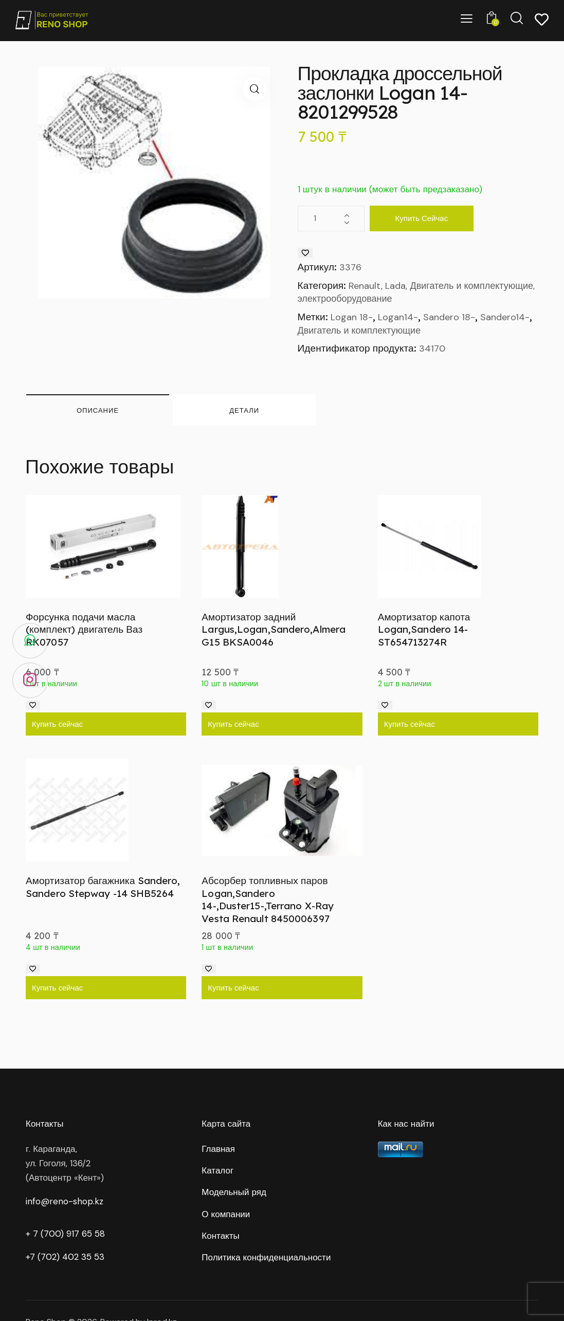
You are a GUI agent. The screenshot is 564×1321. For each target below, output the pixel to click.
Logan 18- (352, 317)
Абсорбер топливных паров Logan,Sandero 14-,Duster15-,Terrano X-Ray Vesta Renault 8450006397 (268, 899)
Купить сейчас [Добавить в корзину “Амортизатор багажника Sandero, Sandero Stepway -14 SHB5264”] (57, 988)
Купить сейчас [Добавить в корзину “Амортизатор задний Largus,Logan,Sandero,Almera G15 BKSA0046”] (233, 724)
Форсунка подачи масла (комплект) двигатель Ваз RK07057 (84, 629)
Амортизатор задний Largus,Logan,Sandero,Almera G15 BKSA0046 (273, 629)
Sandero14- (505, 317)
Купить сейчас (421, 218)
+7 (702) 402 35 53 (65, 1256)
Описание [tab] (98, 410)
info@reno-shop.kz (64, 1201)
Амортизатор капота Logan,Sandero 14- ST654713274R (424, 629)
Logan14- (398, 317)
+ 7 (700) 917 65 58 (65, 1233)
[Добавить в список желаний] (305, 253)
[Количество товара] (331, 218)
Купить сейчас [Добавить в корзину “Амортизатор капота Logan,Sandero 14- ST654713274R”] (409, 724)
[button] (255, 89)
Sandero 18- (449, 317)
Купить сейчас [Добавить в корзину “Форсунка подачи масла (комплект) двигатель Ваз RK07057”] (57, 724)
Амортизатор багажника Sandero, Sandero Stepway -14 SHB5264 (103, 887)
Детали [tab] (244, 410)
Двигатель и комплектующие (359, 330)
